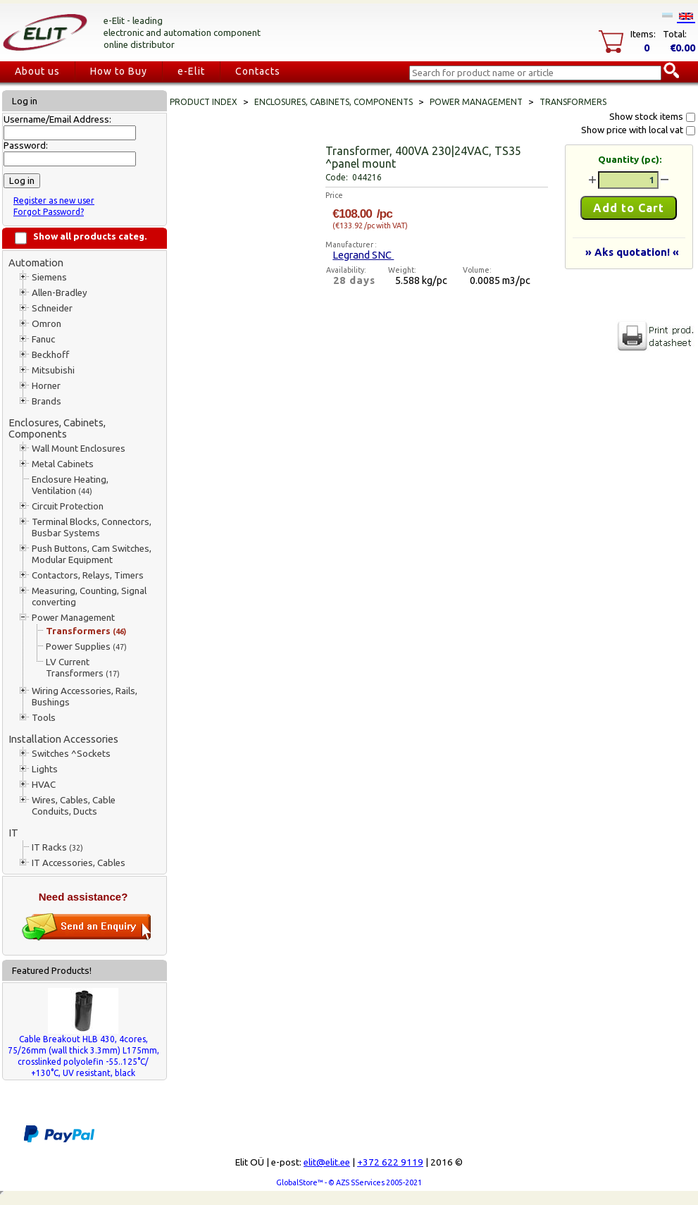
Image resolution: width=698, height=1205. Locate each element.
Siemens (49, 277)
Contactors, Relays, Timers (88, 575)
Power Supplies (86, 646)
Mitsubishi (53, 370)
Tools (44, 717)
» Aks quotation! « (632, 252)
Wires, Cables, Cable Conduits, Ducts (74, 806)
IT (13, 833)
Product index (203, 101)
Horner (46, 386)
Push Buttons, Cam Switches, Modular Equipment (91, 554)
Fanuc (43, 339)
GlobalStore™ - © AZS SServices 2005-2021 (349, 1182)
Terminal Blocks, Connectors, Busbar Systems (91, 527)
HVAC (44, 784)
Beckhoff (50, 355)
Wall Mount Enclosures (78, 448)
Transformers (86, 631)
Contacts (257, 71)
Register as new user (53, 200)
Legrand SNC (363, 255)
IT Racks (57, 847)
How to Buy (118, 71)
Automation (35, 262)
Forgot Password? (48, 211)
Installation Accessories (63, 739)
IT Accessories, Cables (78, 863)
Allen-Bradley (59, 293)
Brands (46, 401)
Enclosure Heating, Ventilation (70, 485)
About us (37, 71)
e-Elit (191, 71)
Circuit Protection (68, 506)
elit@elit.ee (327, 1162)
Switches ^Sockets (71, 753)
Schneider (52, 308)
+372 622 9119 (390, 1162)
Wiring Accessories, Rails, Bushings (84, 696)
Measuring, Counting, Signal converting (89, 596)
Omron (46, 324)
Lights (45, 769)
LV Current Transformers (83, 668)
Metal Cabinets (63, 464)
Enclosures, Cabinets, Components (57, 428)
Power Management (73, 617)
